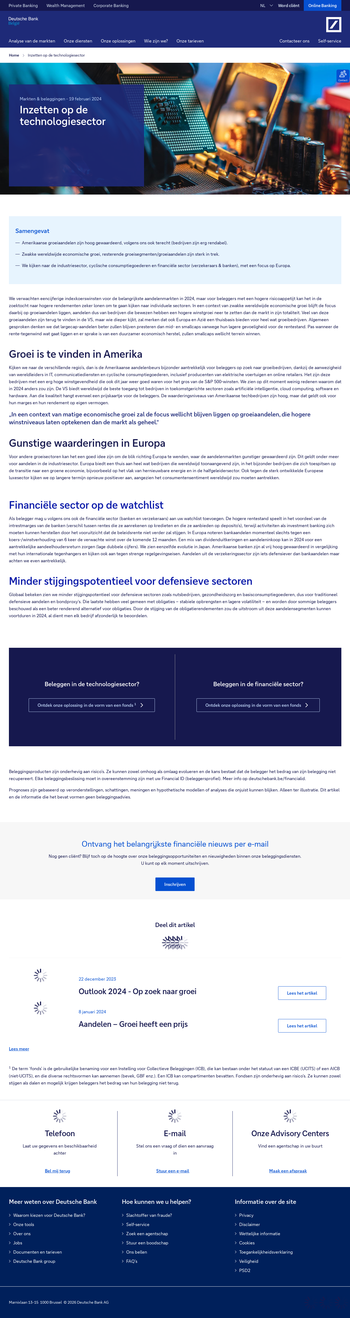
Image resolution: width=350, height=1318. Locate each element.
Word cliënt (288, 5)
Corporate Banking (111, 5)
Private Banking (23, 5)
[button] (78, 41)
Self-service (329, 41)
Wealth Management (65, 5)
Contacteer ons (294, 41)
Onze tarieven (190, 41)
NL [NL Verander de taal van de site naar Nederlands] (262, 5)
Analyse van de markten (32, 41)
